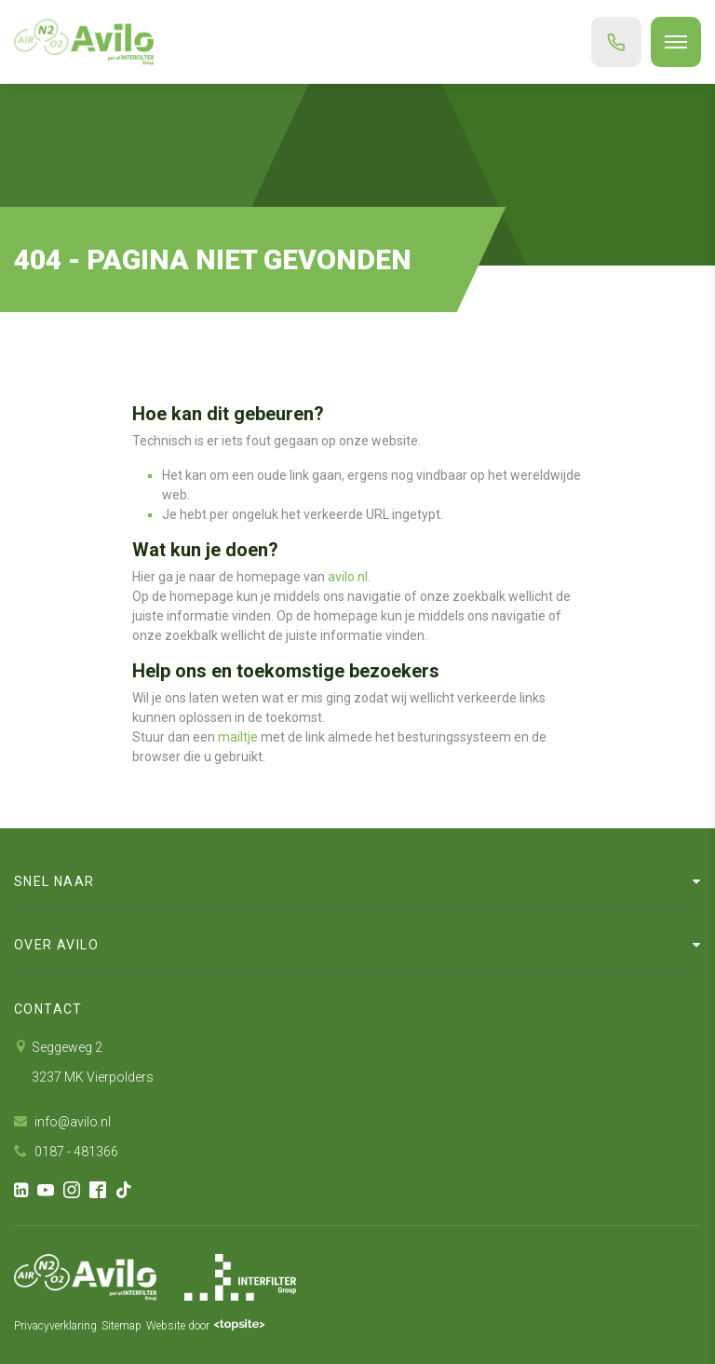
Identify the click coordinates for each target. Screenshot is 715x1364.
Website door (205, 1325)
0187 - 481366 (66, 1151)
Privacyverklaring (55, 1325)
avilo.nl (348, 576)
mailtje (238, 737)
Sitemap (121, 1325)
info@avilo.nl (62, 1121)
